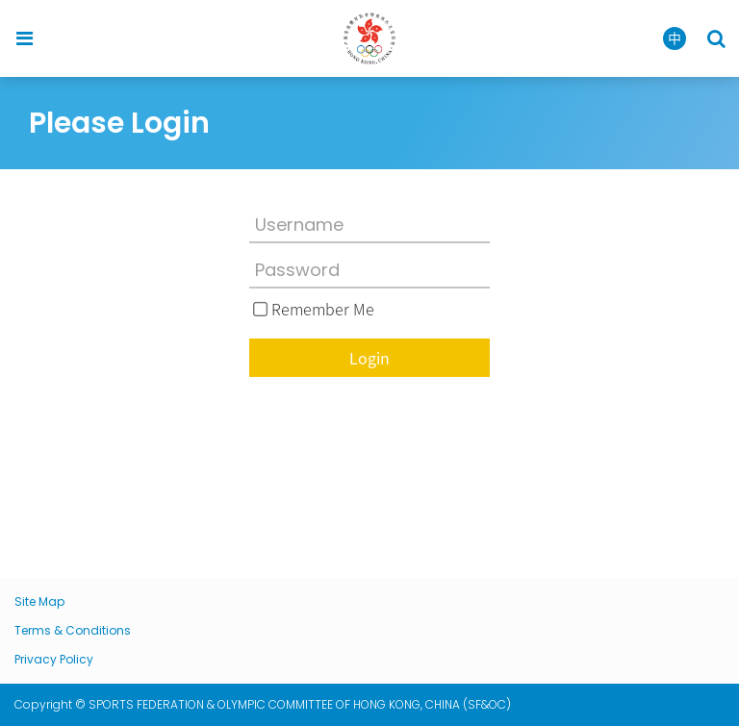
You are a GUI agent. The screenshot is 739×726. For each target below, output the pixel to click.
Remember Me (322, 308)
